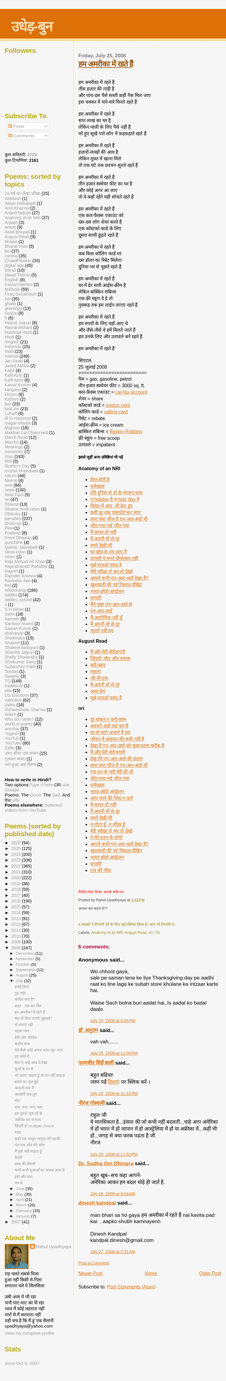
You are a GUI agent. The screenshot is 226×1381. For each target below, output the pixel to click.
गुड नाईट (21, 993)
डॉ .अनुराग (88, 1030)
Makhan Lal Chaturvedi (26, 432)
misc (9, 456)
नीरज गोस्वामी (91, 1103)
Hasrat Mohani (18, 327)
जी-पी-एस (99, 678)
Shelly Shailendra (21, 657)
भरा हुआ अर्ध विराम (20, 764)
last (8, 404)
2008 (16, 947)
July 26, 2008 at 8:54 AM (112, 1193)
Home (151, 1273)
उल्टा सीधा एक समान (22, 753)
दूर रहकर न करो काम (108, 719)
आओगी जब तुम (26, 1094)
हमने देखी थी (101, 545)
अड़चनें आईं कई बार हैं (109, 725)
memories (14, 451)
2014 (16, 912)
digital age (14, 265)
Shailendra (15, 638)
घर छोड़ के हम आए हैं (108, 551)
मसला (95, 671)
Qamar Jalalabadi (21, 547)
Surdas (11, 671)
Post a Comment (93, 1263)
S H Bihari (14, 609)
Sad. (56, 794)
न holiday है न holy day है (114, 499)
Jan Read (14, 361)
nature (11, 475)
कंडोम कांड (22, 1044)
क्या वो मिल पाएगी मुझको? (33, 1018)
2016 (16, 901)
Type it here (41, 784)
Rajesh (11, 571)
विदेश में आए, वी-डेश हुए (111, 505)
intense (11, 356)
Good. (36, 794)
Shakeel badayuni (21, 647)
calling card (116, 411)
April (20, 1199)
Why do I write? (19, 719)
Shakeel (12, 642)
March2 (12, 442)
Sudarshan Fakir (20, 666)
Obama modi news (22, 509)
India (9, 351)
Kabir (10, 370)
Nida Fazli (14, 494)
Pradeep (13, 532)
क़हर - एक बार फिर (28, 1006)
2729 (32, 154)
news (10, 489)
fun (8, 298)
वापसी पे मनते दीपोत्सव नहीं (114, 558)
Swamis (12, 676)
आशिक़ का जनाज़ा (28, 1119)
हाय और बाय (23, 1176)
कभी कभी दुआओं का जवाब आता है (40, 1170)
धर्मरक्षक (97, 486)
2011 (16, 930)
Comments (21, 135)
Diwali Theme (17, 275)
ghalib (10, 303)
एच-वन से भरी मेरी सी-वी (111, 771)
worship (12, 728)
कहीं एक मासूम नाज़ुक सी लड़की (38, 1139)
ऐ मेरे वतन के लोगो (106, 837)
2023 (16, 860)
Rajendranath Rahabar (26, 566)
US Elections (17, 695)
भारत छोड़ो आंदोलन (107, 591)
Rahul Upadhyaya (54, 1246)
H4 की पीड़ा (100, 870)
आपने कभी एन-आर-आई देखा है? (119, 578)
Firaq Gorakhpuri (20, 294)
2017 (16, 895)
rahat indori (15, 552)
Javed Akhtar (17, 365)
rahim (10, 556)
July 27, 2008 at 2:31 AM (112, 1251)
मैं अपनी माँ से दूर (105, 538)
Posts (16, 126)
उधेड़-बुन (31, 26)
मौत (17, 1100)
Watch (11, 714)
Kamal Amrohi (18, 384)
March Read (16, 437)
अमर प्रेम (97, 691)
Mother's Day (17, 466)
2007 (16, 1221)
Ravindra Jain (18, 580)
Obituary (13, 513)
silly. (16, 799)
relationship (16, 590)
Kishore (12, 399)
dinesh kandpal (97, 1203)
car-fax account (131, 392)
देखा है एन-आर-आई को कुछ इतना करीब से (127, 745)
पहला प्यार (22, 1031)
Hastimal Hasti (18, 332)
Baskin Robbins (126, 431)
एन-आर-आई (101, 610)
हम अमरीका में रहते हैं (105, 64)
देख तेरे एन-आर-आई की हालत (116, 758)
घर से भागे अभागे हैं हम (110, 732)
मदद (18, 1132)
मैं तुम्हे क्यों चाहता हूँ (28, 1151)
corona (11, 255)
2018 (16, 889)
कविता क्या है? (25, 999)
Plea (9, 528)
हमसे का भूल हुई (26, 1081)
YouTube (13, 743)
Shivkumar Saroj (20, 661)
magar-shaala (18, 423)
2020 (16, 877)
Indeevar (13, 346)
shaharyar (14, 633)
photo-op (13, 523)
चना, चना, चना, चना (28, 1107)
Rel (8, 585)
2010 (16, 936)
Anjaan (11, 222)
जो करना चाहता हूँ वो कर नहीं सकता (40, 1075)
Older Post (210, 1273)
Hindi (9, 337)
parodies (13, 518)
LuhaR (11, 413)
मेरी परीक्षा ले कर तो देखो (111, 571)
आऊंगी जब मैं (24, 1088)
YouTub (12, 738)
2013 (16, 918)
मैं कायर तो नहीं (103, 532)
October (23, 964)
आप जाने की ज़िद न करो (111, 798)
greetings (13, 308)
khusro (11, 394)
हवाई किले (22, 987)
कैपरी (18, 1157)
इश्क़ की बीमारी (25, 1164)
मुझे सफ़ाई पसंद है (106, 565)
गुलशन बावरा (15, 758)
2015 (16, 907)
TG (157, 933)
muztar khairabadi (21, 470)
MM (8, 461)
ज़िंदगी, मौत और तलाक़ (110, 658)
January (23, 1216)
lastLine (13, 408)
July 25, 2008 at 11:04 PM (114, 1053)
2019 (16, 883)
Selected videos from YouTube (33, 807)
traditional (14, 685)
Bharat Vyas (16, 246)
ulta (8, 690)
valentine (13, 700)
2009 (16, 941)
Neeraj (11, 480)
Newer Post (90, 1273)
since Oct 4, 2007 (22, 1363)
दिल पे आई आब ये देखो (31, 1062)
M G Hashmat (18, 418)
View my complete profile (29, 1333)
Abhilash (13, 198)
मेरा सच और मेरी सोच (30, 1145)
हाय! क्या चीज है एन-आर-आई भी (119, 519)
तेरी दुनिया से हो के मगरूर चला (116, 492)
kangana (13, 389)
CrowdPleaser (18, 260)
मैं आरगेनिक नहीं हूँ (106, 617)
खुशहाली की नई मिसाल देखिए (116, 584)
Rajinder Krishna (20, 575)
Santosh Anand (19, 623)
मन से (19, 1183)
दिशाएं (114, 1082)
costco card (118, 405)
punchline (14, 542)
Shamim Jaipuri (19, 652)
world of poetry (18, 724)
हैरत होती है (100, 479)
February (24, 1210)
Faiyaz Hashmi (19, 284)
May (20, 1194)
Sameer (12, 618)
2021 (16, 872)
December (25, 953)
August (23, 975)
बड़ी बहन (98, 665)
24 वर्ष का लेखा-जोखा (23, 193)
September (26, 970)
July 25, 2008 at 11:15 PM (114, 1093)
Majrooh (12, 427)
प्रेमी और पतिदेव (26, 1037)
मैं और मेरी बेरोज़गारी (107, 651)
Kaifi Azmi (14, 380)
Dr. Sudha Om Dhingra (106, 1163)
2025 (16, 848)
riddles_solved (18, 599)
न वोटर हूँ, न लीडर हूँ (107, 824)
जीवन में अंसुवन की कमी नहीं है (117, 739)
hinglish (12, 341)
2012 (16, 924)
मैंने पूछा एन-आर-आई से (111, 604)
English (12, 279)
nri (150, 933)
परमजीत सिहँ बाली (96, 1063)
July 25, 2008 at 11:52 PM (114, 1154)
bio (7, 251)
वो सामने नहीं (24, 1024)
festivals (12, 289)
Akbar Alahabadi (20, 203)
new (9, 485)
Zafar (10, 747)
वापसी (95, 597)
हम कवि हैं (22, 1056)
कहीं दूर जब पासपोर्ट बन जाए (115, 512)
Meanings (14, 447)
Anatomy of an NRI (107, 933)
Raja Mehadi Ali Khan (25, 561)
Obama (12, 504)
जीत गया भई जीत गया (109, 525)
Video (10, 704)
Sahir (10, 614)
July (20, 981)
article (10, 227)
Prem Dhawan (18, 537)
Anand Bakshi (18, 212)
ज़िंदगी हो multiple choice (34, 1126)
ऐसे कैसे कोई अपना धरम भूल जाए (39, 1050)
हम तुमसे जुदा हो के (28, 1113)
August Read (136, 933)
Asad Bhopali (17, 232)
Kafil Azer (14, 375)
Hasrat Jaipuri (18, 322)
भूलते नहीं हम (102, 630)
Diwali (10, 270)
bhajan (11, 241)
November (25, 958)
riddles (11, 595)
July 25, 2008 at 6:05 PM (112, 1020)
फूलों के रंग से (24, 1069)
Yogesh (12, 733)
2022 (16, 866)
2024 (16, 854)
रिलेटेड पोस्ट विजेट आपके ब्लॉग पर (101, 892)
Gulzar (11, 313)
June (21, 1188)
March (22, 1205)
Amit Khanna (17, 208)
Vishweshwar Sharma (25, 709)
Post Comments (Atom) (131, 1286)
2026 (16, 842)
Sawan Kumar (18, 628)
